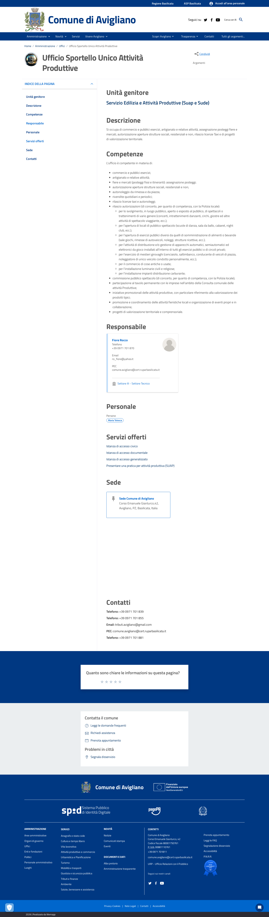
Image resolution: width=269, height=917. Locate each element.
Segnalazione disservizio (217, 846)
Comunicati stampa (114, 841)
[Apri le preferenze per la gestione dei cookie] (9, 907)
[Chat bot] (259, 907)
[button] (227, 4)
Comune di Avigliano (92, 19)
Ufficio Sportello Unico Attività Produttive (93, 46)
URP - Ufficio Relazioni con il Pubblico (168, 864)
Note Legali (130, 906)
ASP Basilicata (192, 3)
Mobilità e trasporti (71, 868)
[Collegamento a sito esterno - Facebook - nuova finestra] (211, 19)
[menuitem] (160, 36)
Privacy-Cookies (112, 906)
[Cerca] (241, 19)
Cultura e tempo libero (73, 841)
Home (27, 46)
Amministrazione (45, 46)
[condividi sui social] (202, 54)
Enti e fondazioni (33, 852)
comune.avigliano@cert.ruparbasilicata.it (170, 857)
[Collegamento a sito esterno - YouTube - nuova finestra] (218, 19)
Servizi (65, 829)
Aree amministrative (35, 835)
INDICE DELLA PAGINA (41, 83)
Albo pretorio (111, 863)
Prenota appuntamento (216, 835)
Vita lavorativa (68, 847)
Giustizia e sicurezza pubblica (76, 873)
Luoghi (28, 868)
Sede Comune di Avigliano (136, 498)
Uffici (62, 46)
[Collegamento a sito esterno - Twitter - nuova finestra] (205, 19)
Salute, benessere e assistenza (77, 889)
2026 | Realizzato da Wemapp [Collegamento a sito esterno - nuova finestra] (40, 914)
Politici (27, 857)
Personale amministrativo (38, 862)
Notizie (107, 835)
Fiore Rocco (120, 340)
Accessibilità (210, 851)
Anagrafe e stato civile (73, 836)
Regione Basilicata (162, 3)
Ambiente (66, 884)
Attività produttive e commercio (78, 852)
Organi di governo (33, 841)
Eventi (107, 846)
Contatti (153, 829)
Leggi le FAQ (210, 840)
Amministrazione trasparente (120, 869)
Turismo (65, 863)
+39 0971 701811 (157, 852)
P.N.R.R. (208, 856)
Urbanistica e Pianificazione (76, 857)
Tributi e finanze (69, 879)
